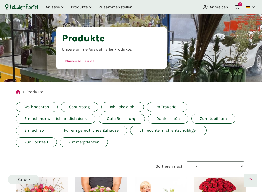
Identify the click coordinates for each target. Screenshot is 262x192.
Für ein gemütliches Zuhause (91, 130)
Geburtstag (79, 106)
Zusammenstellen (116, 7)
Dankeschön (168, 118)
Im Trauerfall (167, 106)
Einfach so (34, 130)
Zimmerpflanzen (84, 142)
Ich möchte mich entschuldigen (168, 130)
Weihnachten (36, 106)
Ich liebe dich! (122, 106)
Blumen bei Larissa (79, 61)
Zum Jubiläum (213, 118)
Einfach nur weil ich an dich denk (55, 118)
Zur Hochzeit (36, 142)
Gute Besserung (121, 118)
